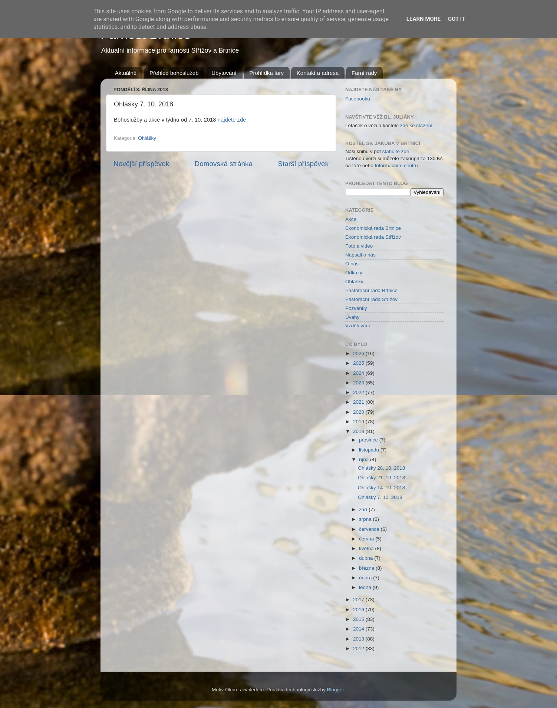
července (370, 529)
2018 (359, 431)
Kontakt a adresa (318, 73)
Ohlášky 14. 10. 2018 (381, 487)
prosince (369, 440)
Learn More (423, 19)
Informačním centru (396, 165)
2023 (359, 383)
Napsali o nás (360, 255)
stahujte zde (395, 151)
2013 (359, 639)
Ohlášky (147, 138)
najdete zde (232, 120)
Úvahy (352, 317)
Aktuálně (125, 73)
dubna (366, 558)
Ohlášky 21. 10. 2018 (381, 477)
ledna (366, 587)
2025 (359, 363)
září (364, 509)
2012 (359, 648)
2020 (359, 412)
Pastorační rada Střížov (371, 299)
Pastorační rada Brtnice (371, 290)
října (364, 459)
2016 (359, 609)
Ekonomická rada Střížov (373, 237)
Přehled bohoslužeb (174, 73)
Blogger (335, 689)
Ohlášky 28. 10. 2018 (381, 468)
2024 (359, 373)
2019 (359, 421)
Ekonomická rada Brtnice (373, 228)
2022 (359, 392)
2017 (359, 599)
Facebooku (357, 99)
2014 (359, 629)
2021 (359, 402)
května (367, 548)
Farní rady (364, 73)
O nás (352, 264)
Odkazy (353, 272)
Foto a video (359, 246)
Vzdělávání (357, 325)
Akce (350, 219)
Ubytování (224, 73)
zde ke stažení (416, 125)
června (367, 539)
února (366, 577)
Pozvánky (356, 308)
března (367, 568)
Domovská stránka (224, 164)
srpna (366, 519)
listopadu (369, 450)
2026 (359, 353)
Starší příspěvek (303, 164)
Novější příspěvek (141, 164)
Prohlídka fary (267, 73)
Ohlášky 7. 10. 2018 (380, 497)
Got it (456, 19)
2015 (359, 619)
